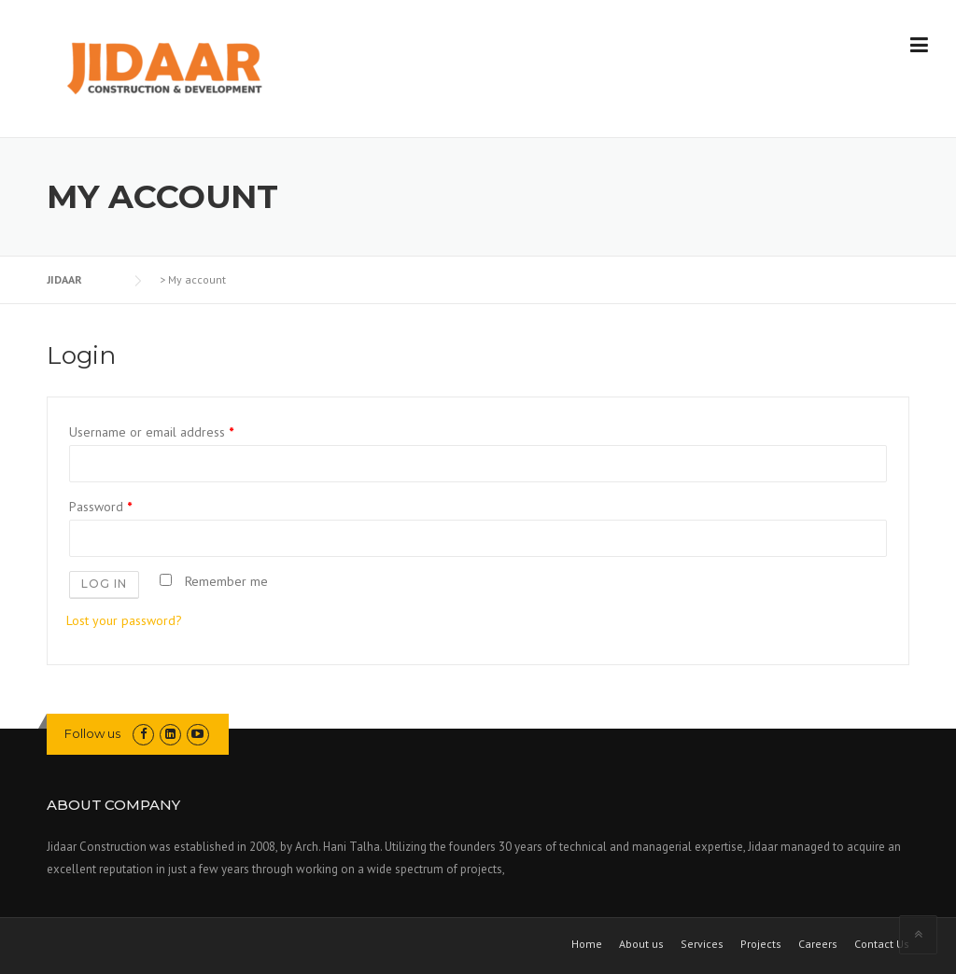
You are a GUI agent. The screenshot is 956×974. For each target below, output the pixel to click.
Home (586, 944)
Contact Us (881, 944)
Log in (104, 584)
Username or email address (151, 432)
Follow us (92, 733)
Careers (817, 944)
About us (641, 944)
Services (702, 944)
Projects (760, 944)
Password (100, 506)
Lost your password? (124, 620)
